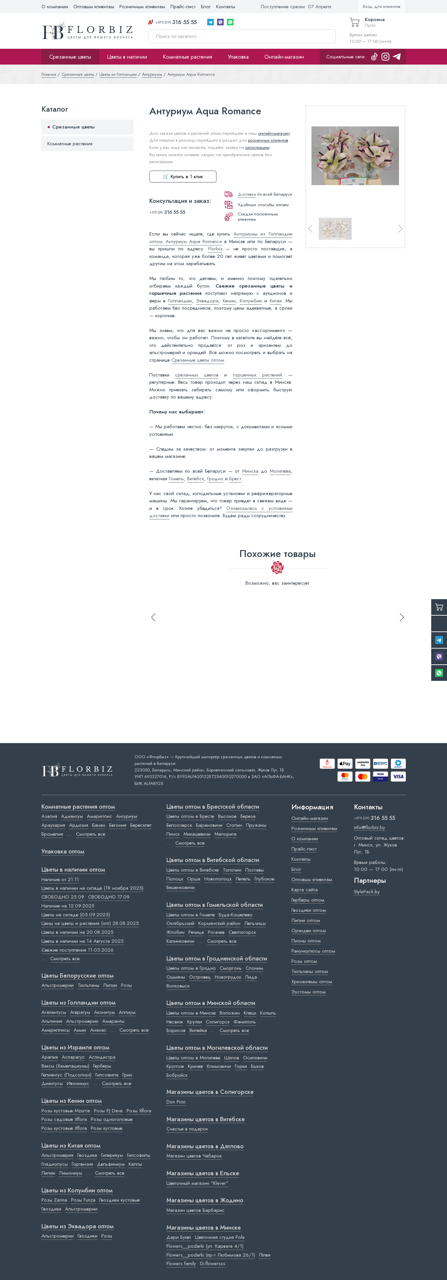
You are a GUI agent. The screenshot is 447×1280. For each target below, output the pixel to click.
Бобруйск (176, 1075)
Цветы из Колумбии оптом (76, 1191)
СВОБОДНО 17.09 (109, 897)
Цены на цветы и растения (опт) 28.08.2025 (90, 923)
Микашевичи (197, 834)
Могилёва (280, 471)
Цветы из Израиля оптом (75, 1048)
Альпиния (51, 1021)
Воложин (230, 1012)
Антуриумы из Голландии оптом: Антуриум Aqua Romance (220, 237)
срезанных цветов (196, 374)
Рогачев (216, 932)
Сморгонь (231, 968)
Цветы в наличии (127, 57)
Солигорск (218, 1021)
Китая (276, 300)
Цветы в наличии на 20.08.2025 (77, 932)
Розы (126, 985)
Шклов (231, 1057)
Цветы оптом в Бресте (190, 816)
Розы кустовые (106, 1128)
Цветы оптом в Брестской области (212, 807)
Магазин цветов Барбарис (195, 1210)
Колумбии (251, 300)
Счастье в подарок (187, 1128)
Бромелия (52, 834)
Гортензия (82, 1164)
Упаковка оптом (62, 852)
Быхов (257, 1066)
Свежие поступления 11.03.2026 (77, 950)
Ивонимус (78, 1083)
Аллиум (127, 1012)
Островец (200, 977)
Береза (248, 816)
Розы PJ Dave (108, 1110)
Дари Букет (178, 1237)
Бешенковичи (180, 887)
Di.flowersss (212, 1263)
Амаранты (113, 1021)
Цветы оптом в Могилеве (193, 1057)
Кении (229, 300)
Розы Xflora (139, 1110)
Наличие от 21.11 (60, 879)
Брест (235, 478)
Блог (206, 6)
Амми (80, 1030)
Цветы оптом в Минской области (210, 1003)
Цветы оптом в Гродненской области (216, 959)
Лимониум (70, 1173)
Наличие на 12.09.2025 (67, 905)
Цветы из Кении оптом (71, 1101)
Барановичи (209, 825)
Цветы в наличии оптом (73, 870)
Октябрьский (180, 923)
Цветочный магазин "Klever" (197, 1183)
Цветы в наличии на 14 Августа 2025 (82, 941)
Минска (250, 471)
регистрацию (257, 147)
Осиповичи (255, 1057)
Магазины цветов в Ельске (202, 1174)
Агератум (80, 1012)
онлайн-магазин (274, 133)
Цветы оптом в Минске (191, 1012)
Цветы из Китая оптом (70, 1146)
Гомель (176, 478)
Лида (251, 977)
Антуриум (126, 816)
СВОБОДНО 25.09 (62, 897)
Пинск (173, 834)
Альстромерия (57, 1155)
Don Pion (176, 1101)
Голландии (180, 300)
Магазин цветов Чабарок (194, 1155)
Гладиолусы (54, 1164)
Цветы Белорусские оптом (77, 976)
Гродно (215, 478)
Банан (98, 825)
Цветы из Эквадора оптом (77, 1227)
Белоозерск (179, 825)
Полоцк (174, 878)
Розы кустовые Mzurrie (65, 1110)
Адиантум (72, 816)
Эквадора (207, 300)
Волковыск (177, 985)
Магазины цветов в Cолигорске (210, 1092)
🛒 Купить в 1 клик (183, 176)
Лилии (110, 985)
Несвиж (174, 1021)
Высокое (227, 816)
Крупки (194, 1021)
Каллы (135, 1164)
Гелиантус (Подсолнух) (66, 1074)
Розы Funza (83, 1200)
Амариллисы (55, 1030)
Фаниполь (245, 1021)
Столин (234, 825)
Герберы (102, 1066)
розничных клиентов (268, 140)
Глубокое (264, 878)
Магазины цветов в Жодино (204, 1201)
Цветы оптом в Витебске (192, 870)
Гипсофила (106, 1074)
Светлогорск (242, 932)
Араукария (53, 825)
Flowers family (181, 1263)
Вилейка (198, 1030)
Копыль (268, 1012)
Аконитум (104, 1012)
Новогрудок (228, 977)
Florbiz (215, 248)
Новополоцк (218, 878)
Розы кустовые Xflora (64, 1128)
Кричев (195, 1066)
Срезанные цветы (70, 57)
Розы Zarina (54, 1200)
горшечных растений (257, 374)
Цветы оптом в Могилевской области (217, 1048)
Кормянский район (219, 923)
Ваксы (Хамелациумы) (65, 1066)
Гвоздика (87, 1155)
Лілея (264, 1255)
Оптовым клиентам (93, 6)
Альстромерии (57, 985)
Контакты (225, 6)
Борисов (176, 1030)
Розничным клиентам (142, 6)
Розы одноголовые (112, 1119)
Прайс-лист (183, 6)
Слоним (254, 968)
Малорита (225, 834)
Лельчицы (255, 923)
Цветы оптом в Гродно (191, 968)
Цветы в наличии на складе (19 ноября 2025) (92, 888)
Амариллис (99, 816)
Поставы (254, 870)
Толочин (232, 870)
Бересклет (141, 825)
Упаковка (238, 57)
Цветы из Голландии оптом (78, 1003)
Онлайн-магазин (284, 57)
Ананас (98, 1030)
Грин (127, 1074)
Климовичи (219, 1066)
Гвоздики (51, 1208)
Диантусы (52, 1083)
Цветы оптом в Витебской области (212, 860)
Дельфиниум (111, 1164)
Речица (196, 932)
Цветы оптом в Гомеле (190, 914)
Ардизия (78, 825)
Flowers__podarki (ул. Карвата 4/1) (204, 1246)
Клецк (250, 1012)
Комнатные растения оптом (78, 807)
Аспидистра (102, 1057)
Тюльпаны (88, 985)
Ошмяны (175, 977)
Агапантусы (53, 1012)
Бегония (117, 825)
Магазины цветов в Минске (203, 1228)
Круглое (175, 1066)
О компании (54, 6)
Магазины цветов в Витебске (205, 1120)
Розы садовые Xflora (64, 1119)
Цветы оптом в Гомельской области (214, 905)
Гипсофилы (138, 1155)
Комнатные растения (187, 57)
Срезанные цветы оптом (197, 360)
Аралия (49, 1057)
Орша (193, 878)
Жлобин (175, 932)
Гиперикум (112, 1155)
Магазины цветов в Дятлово (205, 1147)
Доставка (247, 194)
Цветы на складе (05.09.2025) (75, 914)
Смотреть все (90, 834)
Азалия (49, 816)
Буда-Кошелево (236, 914)
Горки (241, 1066)
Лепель (243, 878)
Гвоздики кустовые (119, 1200)
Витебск (195, 478)
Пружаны (256, 825)
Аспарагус (73, 1057)
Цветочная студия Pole (220, 1237)
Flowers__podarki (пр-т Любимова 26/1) (210, 1255)
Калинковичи (180, 941)
